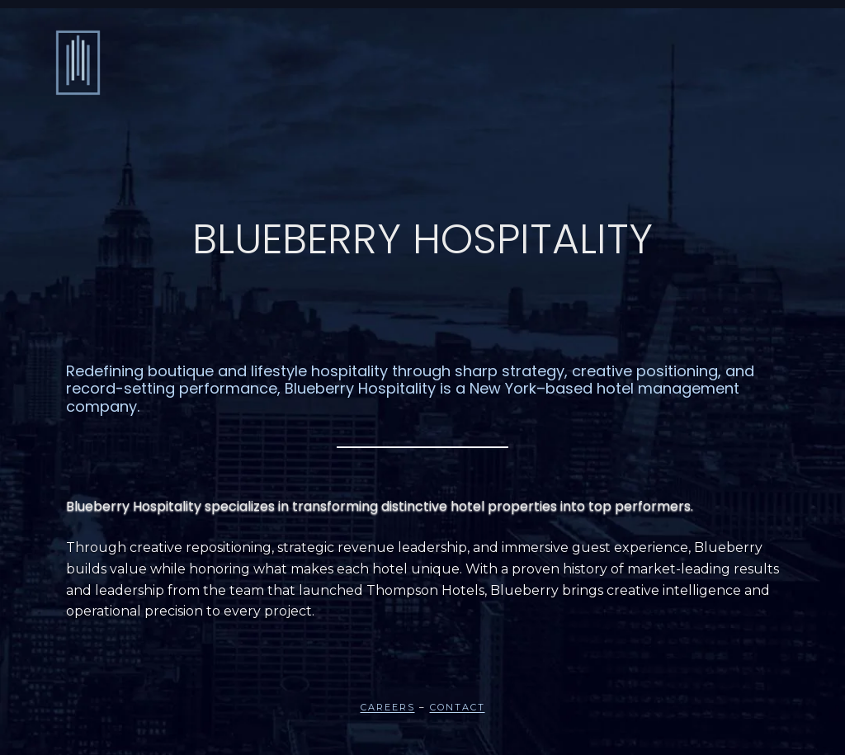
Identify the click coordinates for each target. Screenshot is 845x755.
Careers (388, 707)
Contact (457, 707)
